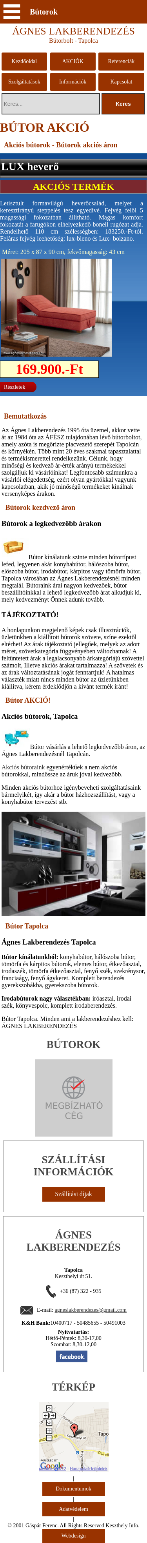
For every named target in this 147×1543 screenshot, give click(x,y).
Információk (72, 82)
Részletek (14, 387)
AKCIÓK (72, 61)
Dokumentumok (73, 1489)
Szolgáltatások (24, 82)
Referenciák (121, 61)
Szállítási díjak (73, 1194)
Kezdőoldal (24, 61)
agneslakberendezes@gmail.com (90, 1310)
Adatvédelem (73, 1509)
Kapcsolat (121, 82)
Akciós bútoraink (23, 767)
